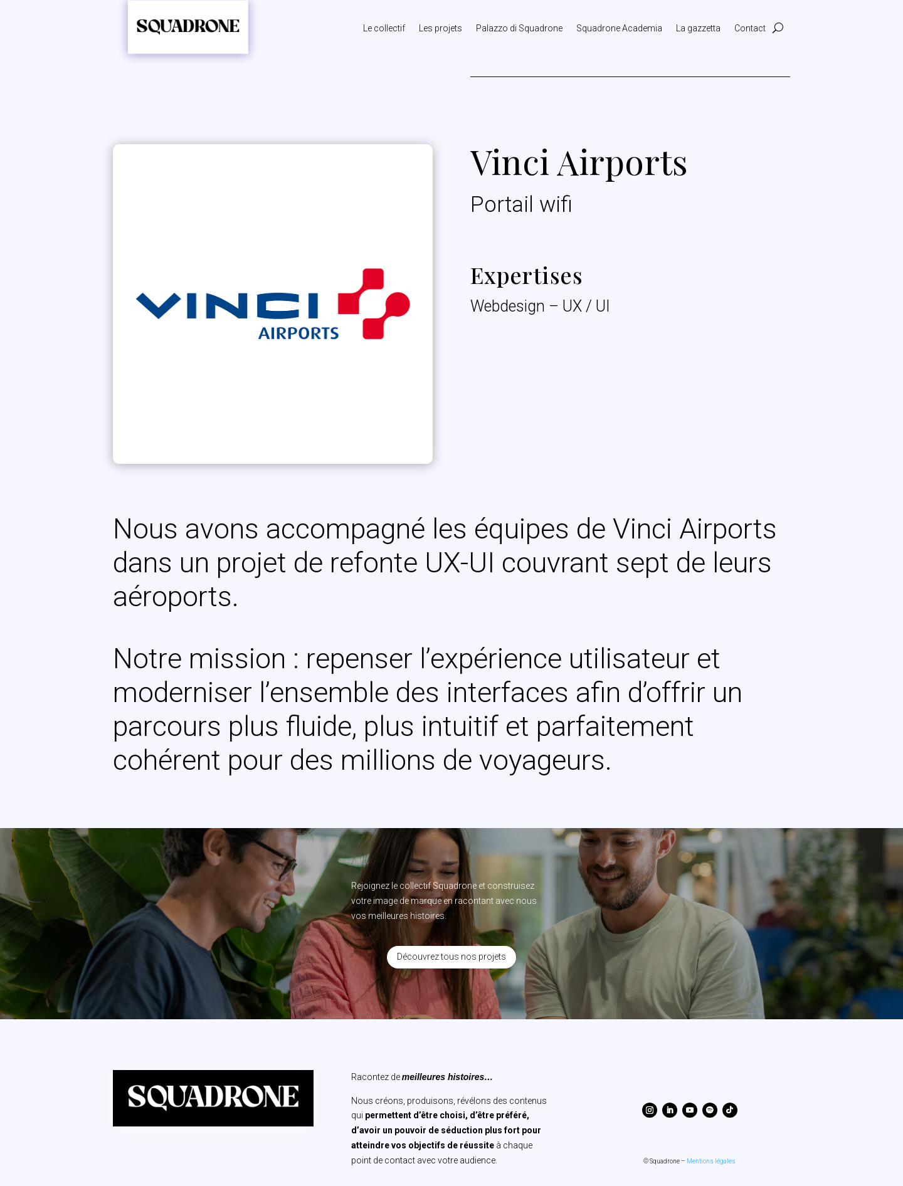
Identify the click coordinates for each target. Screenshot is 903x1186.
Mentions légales (711, 1161)
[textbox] (451, 644)
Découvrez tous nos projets (451, 957)
